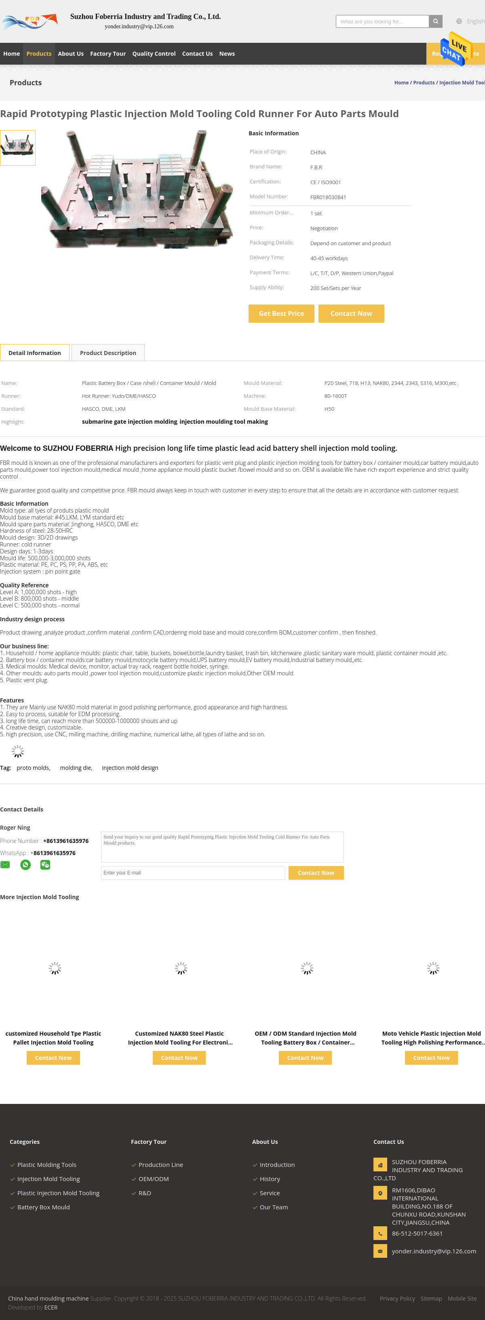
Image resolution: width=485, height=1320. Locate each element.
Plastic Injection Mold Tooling (54, 1193)
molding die (75, 767)
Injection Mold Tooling (45, 1179)
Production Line (157, 1164)
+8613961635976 (66, 841)
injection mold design (130, 767)
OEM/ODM (150, 1179)
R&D (141, 1193)
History (266, 1179)
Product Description (108, 353)
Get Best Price (281, 313)
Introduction (273, 1164)
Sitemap (431, 1298)
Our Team (270, 1207)
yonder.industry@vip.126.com (417, 1251)
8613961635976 (55, 853)
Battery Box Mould (40, 1207)
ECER (50, 1307)
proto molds (33, 767)
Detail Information (34, 353)
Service (266, 1193)
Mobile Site (462, 1298)
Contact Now (351, 313)
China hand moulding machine (48, 1298)
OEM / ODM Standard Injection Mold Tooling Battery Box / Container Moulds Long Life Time (305, 1042)
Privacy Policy (397, 1298)
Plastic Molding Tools (43, 1164)
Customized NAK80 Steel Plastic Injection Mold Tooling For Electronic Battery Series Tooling (179, 1042)
